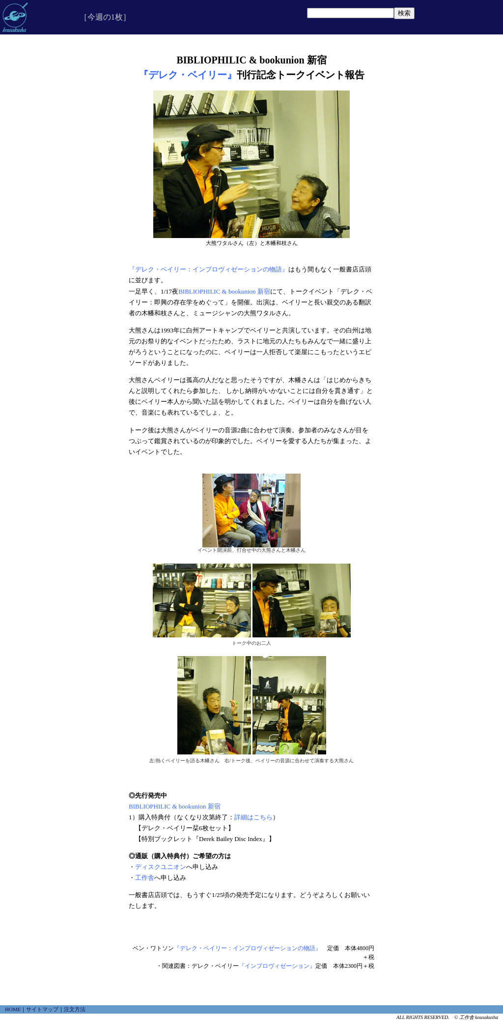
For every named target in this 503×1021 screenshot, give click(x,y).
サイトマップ (42, 1009)
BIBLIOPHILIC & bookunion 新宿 (224, 291)
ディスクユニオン (160, 867)
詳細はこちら (253, 817)
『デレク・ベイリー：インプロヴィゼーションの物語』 (208, 269)
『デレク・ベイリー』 (188, 74)
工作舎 (144, 877)
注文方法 (74, 1009)
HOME (13, 1009)
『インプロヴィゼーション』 (277, 965)
